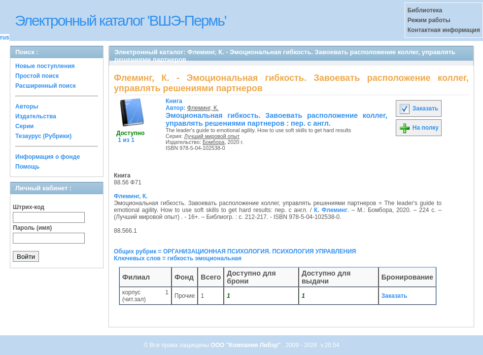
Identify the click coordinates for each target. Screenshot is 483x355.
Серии (24, 126)
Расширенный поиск (45, 85)
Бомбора (214, 142)
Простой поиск (37, 75)
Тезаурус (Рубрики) (43, 136)
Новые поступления (45, 66)
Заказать (418, 108)
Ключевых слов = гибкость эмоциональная (178, 258)
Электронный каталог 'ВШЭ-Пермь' (120, 20)
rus (4, 37)
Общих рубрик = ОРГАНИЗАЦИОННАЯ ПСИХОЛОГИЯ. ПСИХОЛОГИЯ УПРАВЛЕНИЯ (235, 251)
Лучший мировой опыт (212, 136)
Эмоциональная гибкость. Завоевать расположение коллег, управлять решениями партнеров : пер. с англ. (276, 119)
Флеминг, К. (203, 108)
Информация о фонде (47, 156)
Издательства (35, 116)
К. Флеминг (330, 210)
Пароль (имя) (32, 227)
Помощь (27, 166)
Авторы (26, 106)
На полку (419, 127)
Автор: (176, 104)
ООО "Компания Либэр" (246, 345)
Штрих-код (28, 207)
